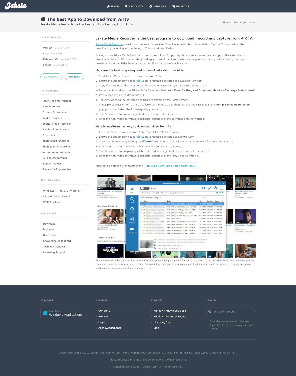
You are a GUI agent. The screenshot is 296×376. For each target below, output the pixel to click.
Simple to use (51, 106)
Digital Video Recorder (57, 123)
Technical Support (54, 246)
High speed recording (56, 140)
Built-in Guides (52, 163)
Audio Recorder (52, 117)
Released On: (51, 59)
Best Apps (240, 22)
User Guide (50, 234)
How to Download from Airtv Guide (171, 165)
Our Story (104, 310)
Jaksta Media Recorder (109, 44)
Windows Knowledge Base (169, 310)
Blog (156, 327)
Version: (48, 47)
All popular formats (55, 157)
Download (51, 76)
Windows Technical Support (170, 316)
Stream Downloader (55, 112)
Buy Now (74, 76)
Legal (101, 322)
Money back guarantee (57, 169)
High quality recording (57, 146)
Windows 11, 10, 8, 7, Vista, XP (62, 190)
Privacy (103, 316)
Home (226, 22)
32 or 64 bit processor (56, 196)
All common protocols (56, 152)
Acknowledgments (109, 327)
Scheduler (49, 134)
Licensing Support (54, 252)
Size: (46, 53)
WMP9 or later (52, 202)
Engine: (47, 64)
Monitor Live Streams (56, 129)
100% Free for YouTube (57, 100)
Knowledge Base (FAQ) (57, 240)
